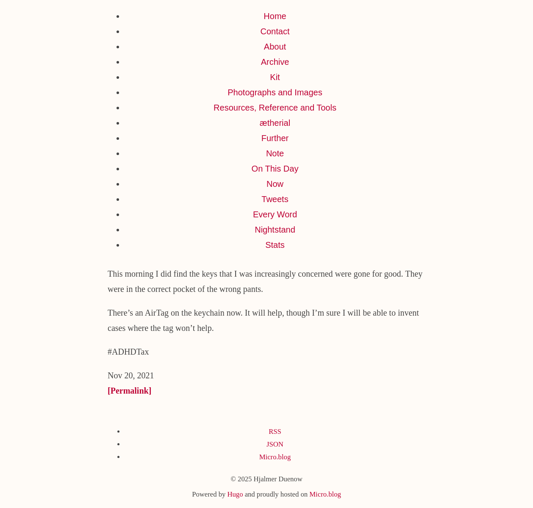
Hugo (235, 494)
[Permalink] (129, 390)
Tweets (274, 199)
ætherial (275, 123)
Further (275, 138)
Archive (275, 62)
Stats (275, 245)
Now (274, 184)
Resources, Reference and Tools (275, 107)
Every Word (275, 214)
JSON (274, 444)
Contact (275, 31)
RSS (275, 431)
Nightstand (275, 229)
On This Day (275, 168)
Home (275, 16)
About (275, 46)
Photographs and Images (275, 92)
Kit (275, 77)
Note (275, 153)
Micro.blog (275, 457)
